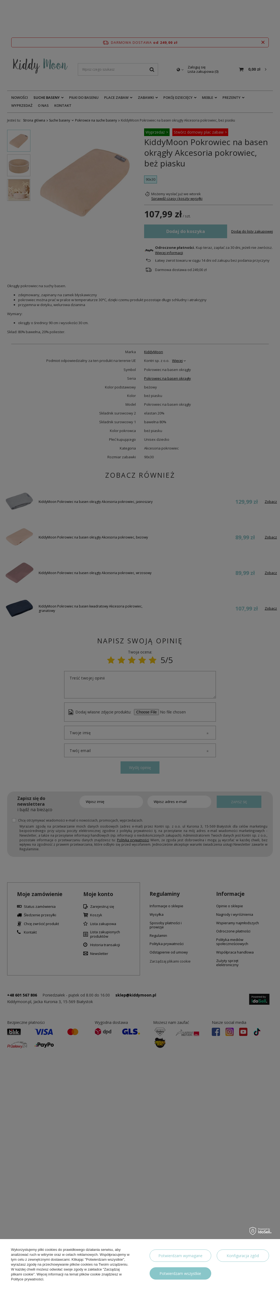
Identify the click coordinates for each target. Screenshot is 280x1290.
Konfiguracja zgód (243, 1255)
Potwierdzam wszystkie (180, 1273)
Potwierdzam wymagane (180, 1255)
